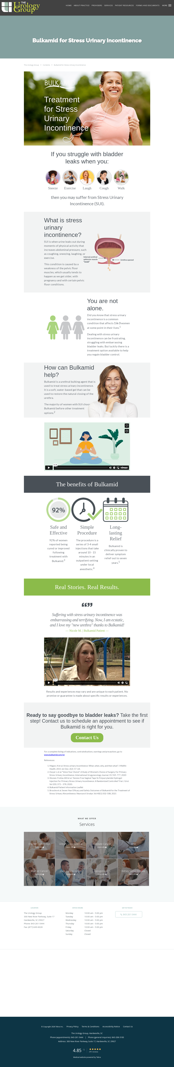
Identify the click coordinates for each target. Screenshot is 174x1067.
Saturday (86, 930)
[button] (169, 5)
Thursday (86, 923)
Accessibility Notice (111, 1026)
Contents (46, 65)
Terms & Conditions (90, 1026)
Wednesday (86, 920)
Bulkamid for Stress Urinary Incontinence (70, 65)
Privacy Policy (72, 1026)
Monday (86, 913)
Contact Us (128, 1026)
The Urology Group (31, 65)
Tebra (98, 1057)
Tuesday (86, 916)
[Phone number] (128, 914)
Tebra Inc (59, 1026)
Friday (86, 927)
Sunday (86, 934)
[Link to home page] (27, 8)
